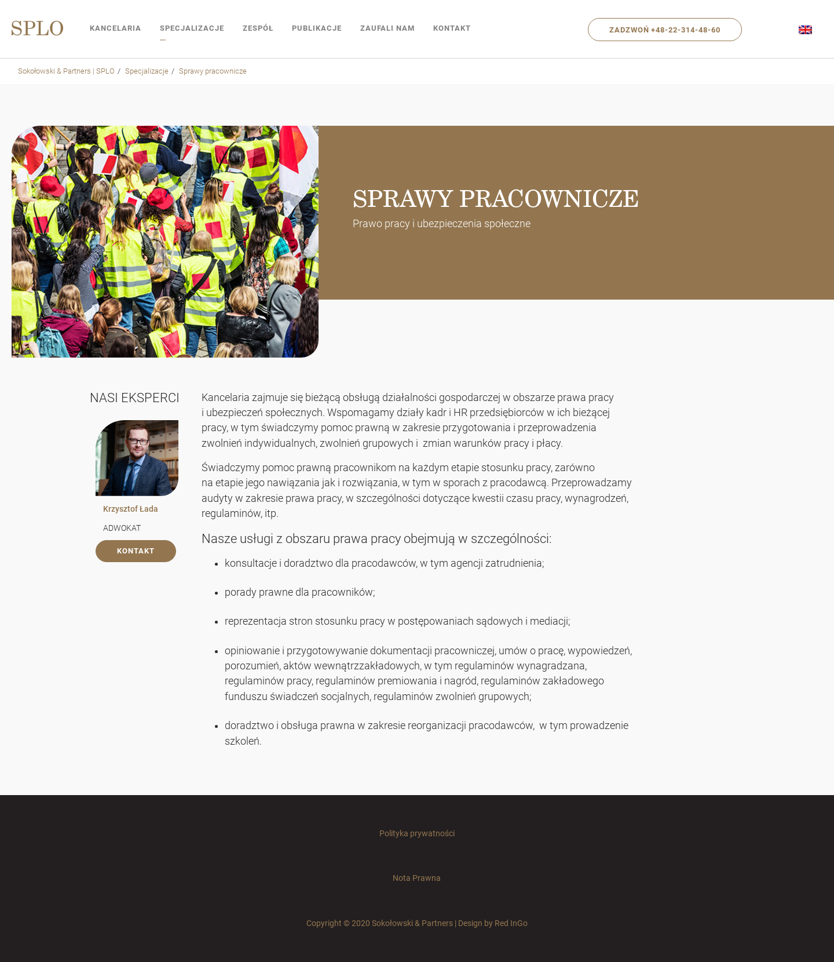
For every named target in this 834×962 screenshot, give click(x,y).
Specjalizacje (192, 28)
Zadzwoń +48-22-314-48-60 (664, 29)
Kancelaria (115, 28)
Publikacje (317, 28)
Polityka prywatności (417, 833)
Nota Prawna (417, 878)
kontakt (136, 550)
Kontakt (452, 28)
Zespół (258, 28)
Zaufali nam (387, 28)
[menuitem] (805, 29)
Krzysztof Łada (130, 509)
